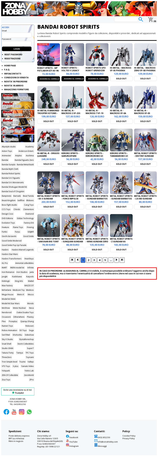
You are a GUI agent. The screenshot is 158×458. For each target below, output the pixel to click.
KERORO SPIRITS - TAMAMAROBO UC (119, 154)
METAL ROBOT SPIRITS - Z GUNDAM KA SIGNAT (121, 242)
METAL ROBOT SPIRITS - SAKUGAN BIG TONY (48, 240)
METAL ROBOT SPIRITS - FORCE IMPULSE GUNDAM (72, 199)
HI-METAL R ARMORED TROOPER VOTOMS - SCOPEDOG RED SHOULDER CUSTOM (48, 114)
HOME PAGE (10, 65)
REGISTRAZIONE (12, 58)
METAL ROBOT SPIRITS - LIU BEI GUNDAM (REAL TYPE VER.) (145, 199)
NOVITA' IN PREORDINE (15, 81)
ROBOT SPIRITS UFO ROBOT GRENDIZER (96, 69)
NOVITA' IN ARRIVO (13, 85)
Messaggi (100, 446)
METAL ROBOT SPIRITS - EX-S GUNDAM (48, 197)
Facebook (72, 437)
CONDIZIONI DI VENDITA (16, 77)
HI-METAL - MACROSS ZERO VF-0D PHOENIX (144, 69)
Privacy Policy (128, 438)
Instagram (72, 446)
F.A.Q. (7, 69)
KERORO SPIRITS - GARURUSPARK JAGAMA (70, 156)
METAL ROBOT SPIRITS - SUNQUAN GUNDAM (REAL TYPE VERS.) (72, 242)
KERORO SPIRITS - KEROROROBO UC (94, 154)
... (111, 260)
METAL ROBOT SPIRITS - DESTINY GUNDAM (145, 154)
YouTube (71, 441)
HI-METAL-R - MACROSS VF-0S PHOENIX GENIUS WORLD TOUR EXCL (143, 114)
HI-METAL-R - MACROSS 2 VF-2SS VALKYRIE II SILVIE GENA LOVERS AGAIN (71, 114)
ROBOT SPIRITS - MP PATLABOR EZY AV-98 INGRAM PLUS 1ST (48, 71)
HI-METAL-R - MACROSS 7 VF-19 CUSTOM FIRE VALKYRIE (94, 114)
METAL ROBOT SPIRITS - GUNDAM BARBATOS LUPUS (97, 199)
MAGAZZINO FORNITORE (16, 89)
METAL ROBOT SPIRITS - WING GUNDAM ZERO (97, 240)
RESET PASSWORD (13, 54)
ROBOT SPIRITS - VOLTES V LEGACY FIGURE (70, 70)
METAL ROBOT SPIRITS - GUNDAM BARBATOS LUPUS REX (121, 199)
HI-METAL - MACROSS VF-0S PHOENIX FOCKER (120, 70)
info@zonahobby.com (106, 441)
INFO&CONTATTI (12, 73)
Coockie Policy (128, 435)
